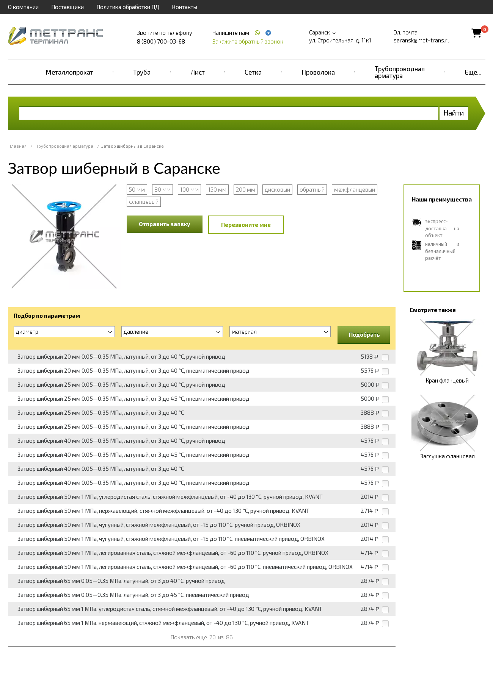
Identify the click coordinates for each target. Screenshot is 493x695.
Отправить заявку (164, 223)
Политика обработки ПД (127, 6)
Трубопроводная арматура (400, 72)
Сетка (253, 72)
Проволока (318, 72)
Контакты (184, 6)
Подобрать (364, 334)
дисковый (277, 189)
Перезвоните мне (246, 224)
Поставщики (67, 6)
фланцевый (144, 201)
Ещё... (473, 72)
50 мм (137, 189)
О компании (23, 6)
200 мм (245, 189)
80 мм (162, 189)
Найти (453, 112)
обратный (312, 189)
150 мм (217, 189)
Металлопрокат (69, 72)
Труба (142, 72)
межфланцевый (354, 189)
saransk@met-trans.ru (422, 40)
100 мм (189, 189)
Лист (198, 72)
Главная (18, 146)
